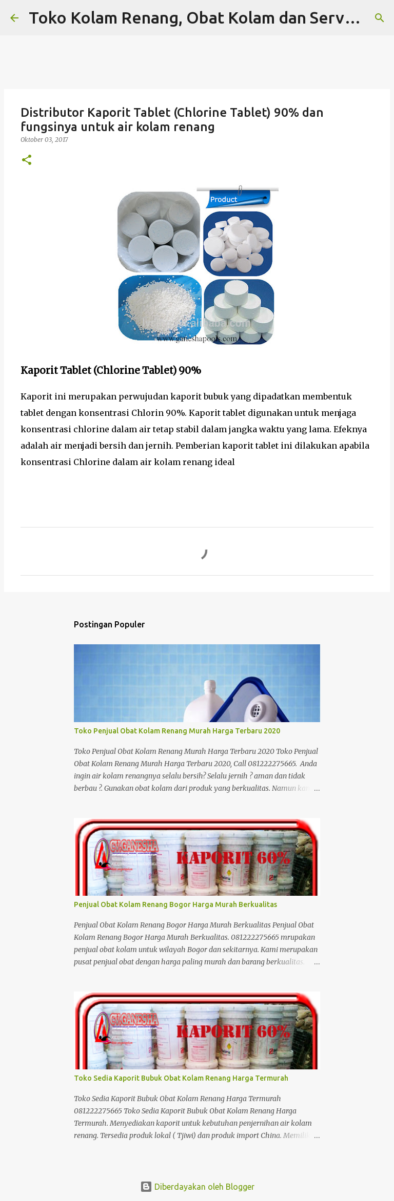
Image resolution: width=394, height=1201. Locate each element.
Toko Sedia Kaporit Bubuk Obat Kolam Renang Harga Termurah (181, 1078)
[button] (27, 160)
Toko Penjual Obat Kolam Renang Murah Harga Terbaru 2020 (177, 731)
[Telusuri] (379, 18)
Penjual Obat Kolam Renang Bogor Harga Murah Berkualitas (175, 904)
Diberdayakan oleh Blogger (197, 1186)
